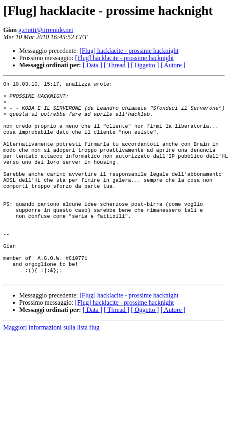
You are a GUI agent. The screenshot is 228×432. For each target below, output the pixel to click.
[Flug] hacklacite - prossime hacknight (129, 50)
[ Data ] (92, 65)
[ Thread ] (117, 65)
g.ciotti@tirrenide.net (45, 29)
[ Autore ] (172, 65)
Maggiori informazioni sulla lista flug (51, 367)
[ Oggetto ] (145, 65)
